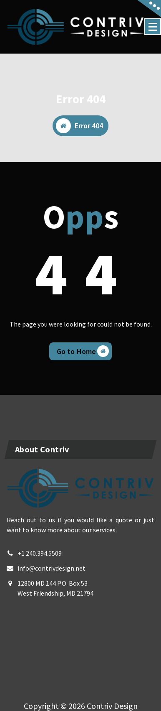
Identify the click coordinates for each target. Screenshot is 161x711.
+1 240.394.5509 (40, 553)
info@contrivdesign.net (52, 568)
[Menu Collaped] (152, 26)
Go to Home (83, 351)
